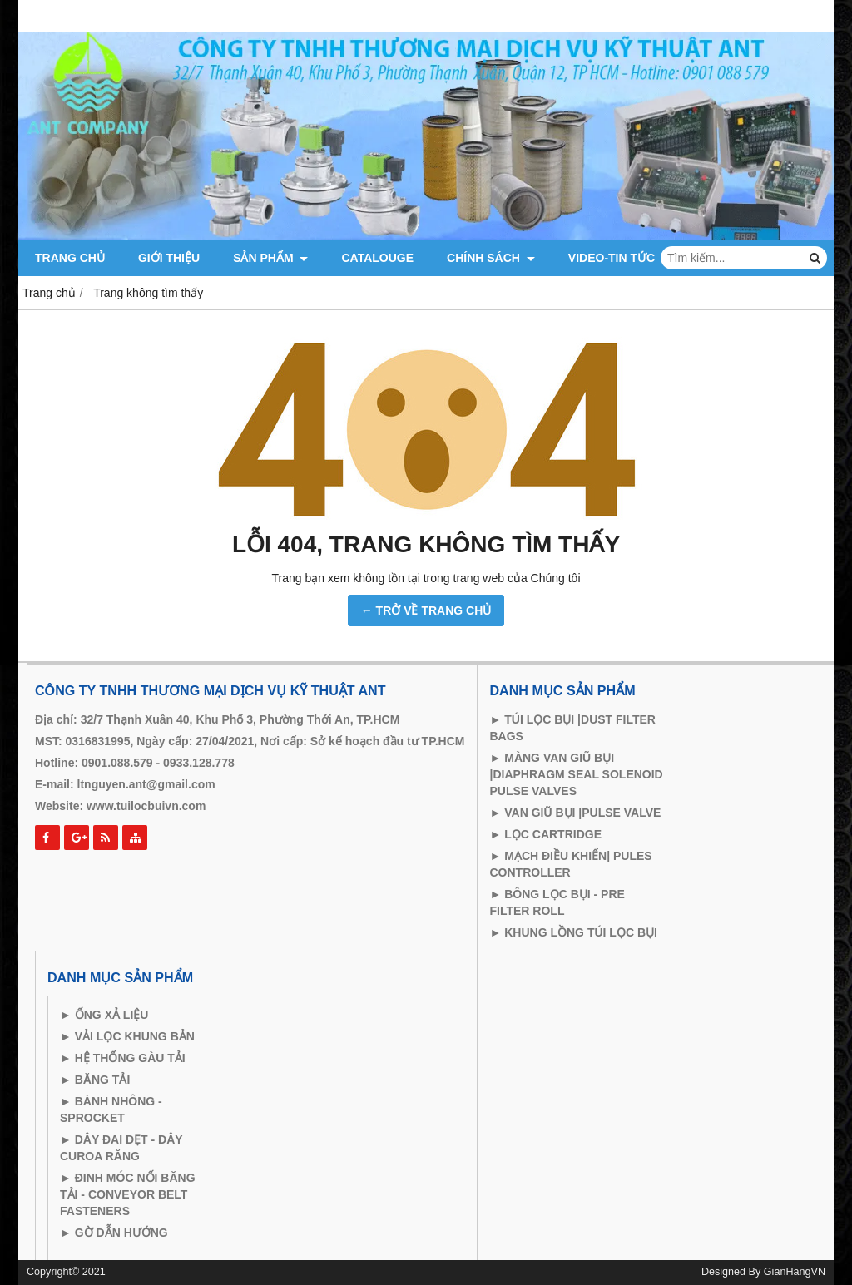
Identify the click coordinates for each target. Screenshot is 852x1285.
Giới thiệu (169, 257)
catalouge (377, 257)
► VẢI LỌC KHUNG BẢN (127, 1036)
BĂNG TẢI (101, 1079)
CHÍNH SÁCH (491, 257)
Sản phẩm (270, 257)
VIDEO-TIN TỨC (611, 257)
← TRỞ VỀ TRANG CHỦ (426, 610)
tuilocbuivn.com (161, 806)
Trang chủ (70, 257)
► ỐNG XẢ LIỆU (104, 1014)
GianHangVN (794, 1272)
